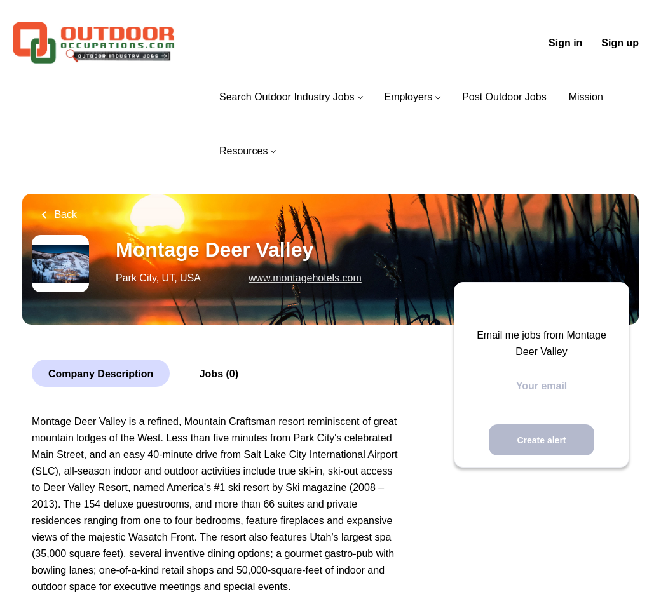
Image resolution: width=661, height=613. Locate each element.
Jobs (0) (219, 373)
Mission (586, 96)
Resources (243, 150)
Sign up (620, 42)
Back (64, 214)
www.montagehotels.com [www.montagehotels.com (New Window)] (305, 278)
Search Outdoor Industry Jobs (287, 96)
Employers (409, 96)
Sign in (565, 42)
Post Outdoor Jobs (504, 96)
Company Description (100, 373)
